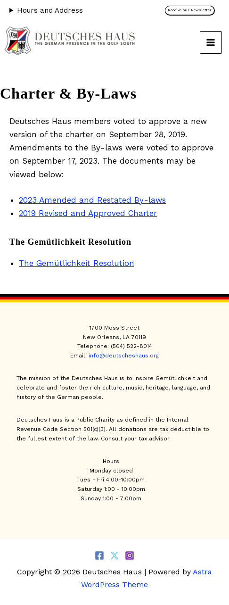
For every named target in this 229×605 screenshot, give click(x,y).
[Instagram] (129, 555)
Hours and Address (50, 10)
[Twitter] (114, 555)
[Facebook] (99, 555)
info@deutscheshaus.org (124, 355)
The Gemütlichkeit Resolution (76, 263)
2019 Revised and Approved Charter (88, 213)
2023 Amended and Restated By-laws (92, 200)
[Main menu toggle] (211, 42)
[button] (192, 11)
